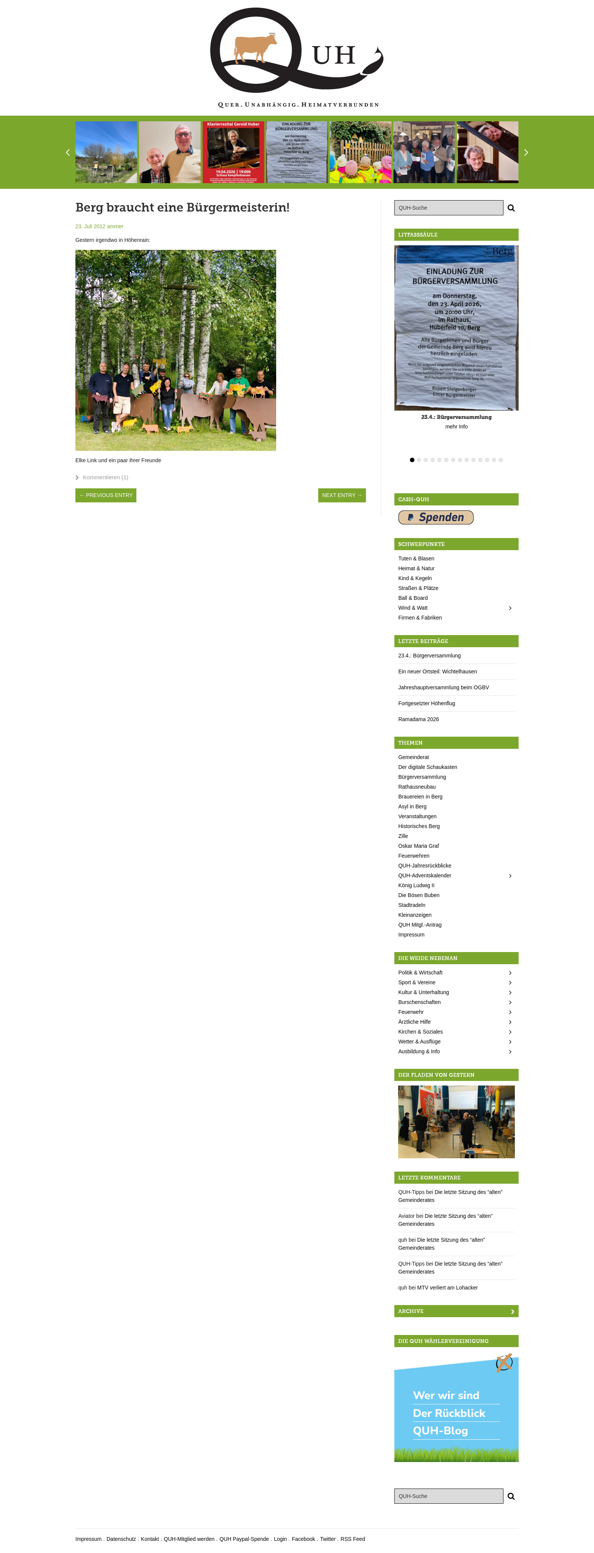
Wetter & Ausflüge (419, 1041)
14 (501, 460)
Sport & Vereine (416, 982)
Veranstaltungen (417, 816)
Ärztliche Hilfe (414, 1022)
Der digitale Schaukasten (427, 767)
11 (480, 460)
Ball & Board (413, 598)
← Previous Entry (106, 495)
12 (487, 460)
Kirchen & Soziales (420, 1032)
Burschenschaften (419, 1002)
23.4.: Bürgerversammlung (429, 656)
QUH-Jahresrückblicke (424, 866)
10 (473, 460)
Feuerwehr (411, 1012)
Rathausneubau (417, 787)
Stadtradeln (411, 905)
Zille (403, 836)
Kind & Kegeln (415, 578)
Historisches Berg (419, 826)
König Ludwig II (416, 885)
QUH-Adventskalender (424, 875)
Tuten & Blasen (416, 558)
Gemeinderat (413, 757)
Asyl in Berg (412, 806)
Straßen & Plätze (418, 588)
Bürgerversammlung (422, 777)
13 (494, 460)
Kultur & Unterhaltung (423, 992)
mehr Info (457, 427)
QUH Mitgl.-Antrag (419, 925)
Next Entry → (342, 495)
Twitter (328, 1539)
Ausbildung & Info (419, 1051)
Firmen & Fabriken (420, 618)
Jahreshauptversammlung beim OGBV (443, 687)
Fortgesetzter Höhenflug (426, 703)
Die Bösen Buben (418, 895)
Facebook (303, 1539)
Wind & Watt (412, 608)
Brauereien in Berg (420, 797)
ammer (115, 226)
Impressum (411, 935)
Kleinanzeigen (414, 915)
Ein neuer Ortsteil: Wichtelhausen (437, 671)
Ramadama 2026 (418, 719)
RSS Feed (353, 1539)
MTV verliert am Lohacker (447, 1288)
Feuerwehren (414, 856)
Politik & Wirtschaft (420, 972)
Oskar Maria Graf (418, 846)
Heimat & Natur (416, 568)
